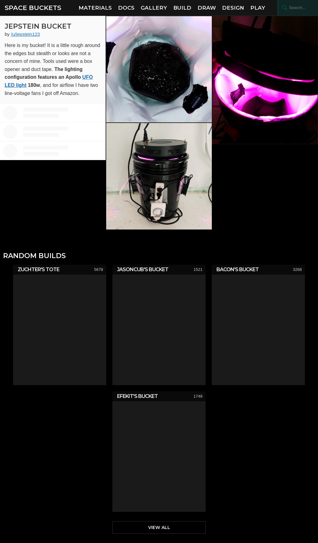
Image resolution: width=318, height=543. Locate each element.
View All (159, 527)
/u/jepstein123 (25, 34)
